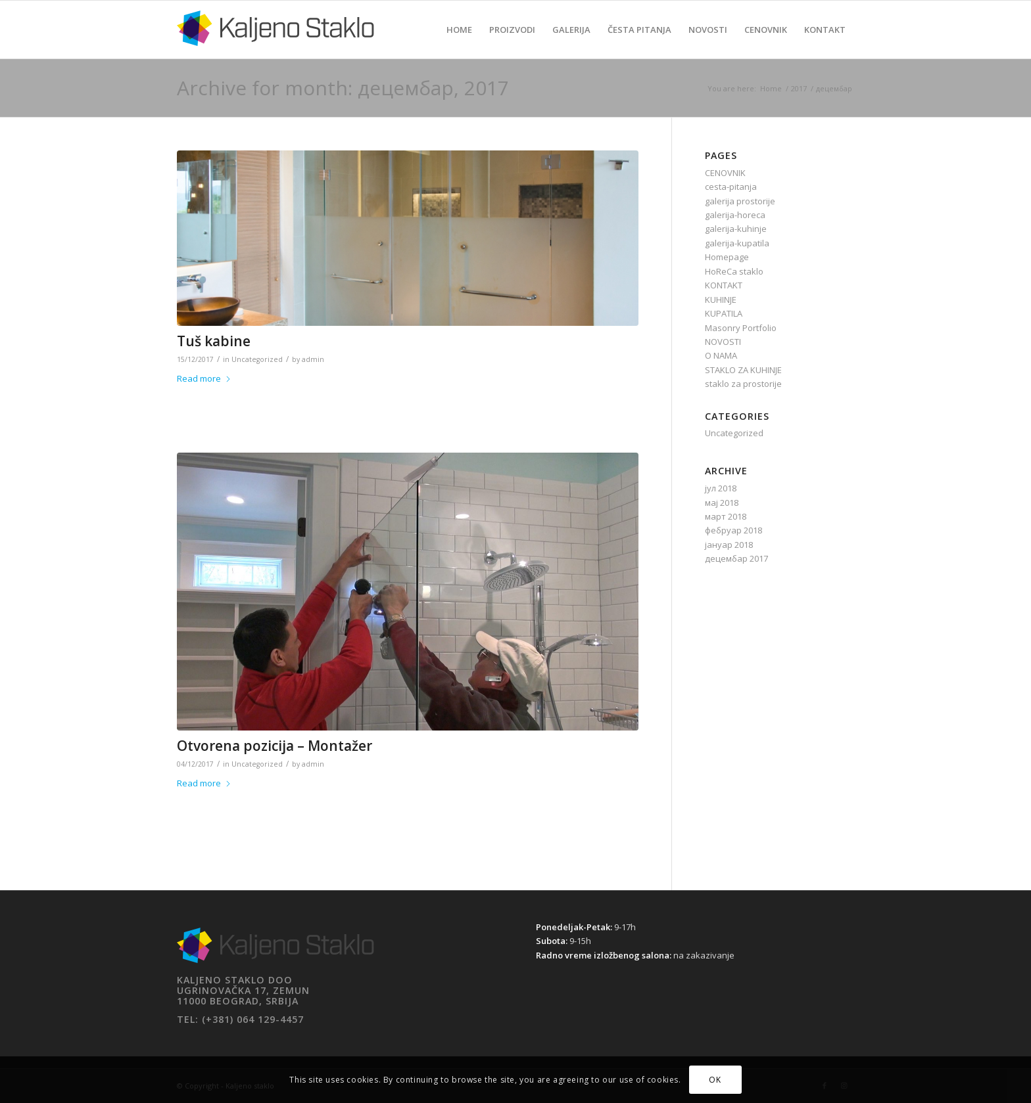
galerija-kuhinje (736, 229)
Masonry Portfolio (741, 328)
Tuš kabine (214, 341)
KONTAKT (723, 285)
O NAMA (721, 355)
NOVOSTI (723, 342)
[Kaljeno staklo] (275, 39)
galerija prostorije (740, 201)
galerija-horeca (735, 215)
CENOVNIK (725, 173)
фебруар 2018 (733, 530)
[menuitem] (459, 29)
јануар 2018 (729, 545)
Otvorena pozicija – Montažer (274, 745)
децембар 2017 (736, 558)
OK (715, 1079)
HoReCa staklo (734, 271)
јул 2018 (720, 488)
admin (313, 359)
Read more (204, 378)
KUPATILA (723, 313)
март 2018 (725, 516)
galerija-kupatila (737, 243)
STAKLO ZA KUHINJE (743, 370)
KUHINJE (720, 299)
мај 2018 (721, 502)
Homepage (727, 257)
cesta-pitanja (731, 186)
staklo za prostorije (743, 384)
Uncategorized (257, 359)
